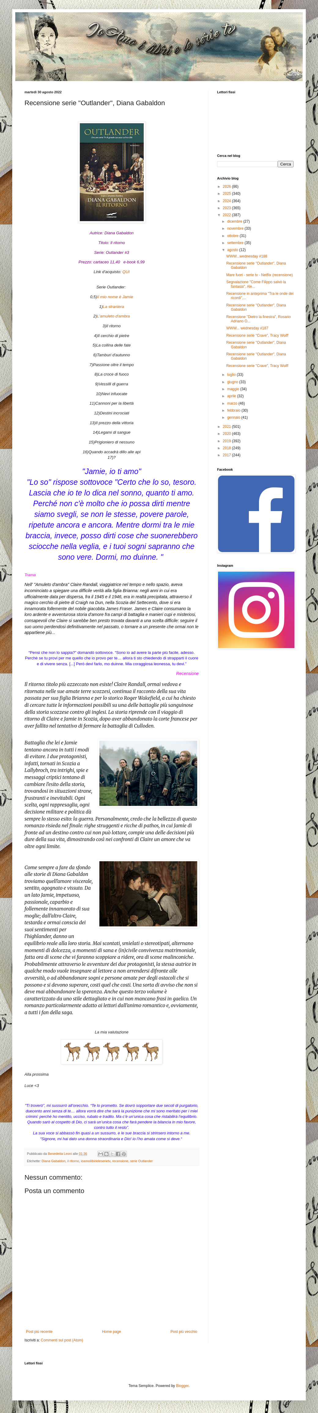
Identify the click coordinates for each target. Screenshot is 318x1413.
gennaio (234, 417)
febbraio (234, 410)
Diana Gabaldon (53, 1161)
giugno (233, 382)
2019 (227, 441)
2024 (227, 201)
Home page (111, 1332)
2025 (227, 193)
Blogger (182, 1386)
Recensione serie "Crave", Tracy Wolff (257, 335)
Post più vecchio (184, 1332)
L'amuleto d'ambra (113, 316)
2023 (227, 208)
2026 (227, 186)
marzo (233, 403)
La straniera (113, 306)
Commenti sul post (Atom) (62, 1340)
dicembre (235, 221)
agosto (233, 250)
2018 (227, 448)
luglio (232, 375)
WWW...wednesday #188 (246, 256)
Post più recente (39, 1332)
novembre (236, 228)
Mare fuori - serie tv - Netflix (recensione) (259, 275)
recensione (120, 1161)
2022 (227, 215)
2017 (227, 455)
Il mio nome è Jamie (115, 297)
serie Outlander (141, 1161)
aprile (232, 396)
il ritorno (73, 1161)
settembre (236, 243)
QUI (125, 271)
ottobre (233, 236)
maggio (233, 389)
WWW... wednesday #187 (247, 328)
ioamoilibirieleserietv (95, 1161)
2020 (227, 434)
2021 (227, 427)
